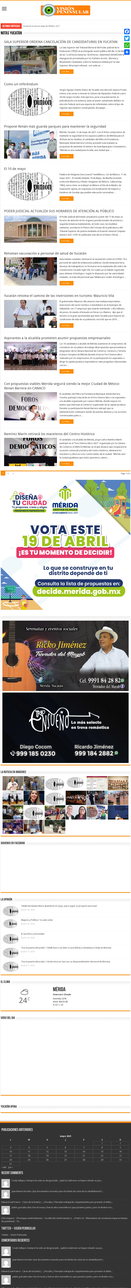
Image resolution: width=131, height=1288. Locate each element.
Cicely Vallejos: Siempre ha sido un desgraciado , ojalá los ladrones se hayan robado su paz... (57, 1180)
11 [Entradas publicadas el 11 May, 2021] (29, 1151)
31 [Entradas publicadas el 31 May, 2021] (10, 1164)
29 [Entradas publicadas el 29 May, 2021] (102, 1159)
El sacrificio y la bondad (32, 934)
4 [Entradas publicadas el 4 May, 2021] (29, 1147)
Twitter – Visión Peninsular (18, 1229)
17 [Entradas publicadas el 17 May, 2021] (10, 1155)
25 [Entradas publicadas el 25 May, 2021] (29, 1159)
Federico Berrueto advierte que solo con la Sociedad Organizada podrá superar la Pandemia (63, 26)
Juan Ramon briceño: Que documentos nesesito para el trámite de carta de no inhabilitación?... (57, 1191)
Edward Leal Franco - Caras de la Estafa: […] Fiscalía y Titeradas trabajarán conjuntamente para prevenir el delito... (57, 1202)
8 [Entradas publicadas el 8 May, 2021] (102, 1147)
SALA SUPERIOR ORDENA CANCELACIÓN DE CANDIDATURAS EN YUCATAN (61, 42)
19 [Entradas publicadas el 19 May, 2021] (47, 1155)
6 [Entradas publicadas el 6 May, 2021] (65, 1147)
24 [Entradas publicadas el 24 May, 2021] (10, 1159)
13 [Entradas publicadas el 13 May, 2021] (65, 1151)
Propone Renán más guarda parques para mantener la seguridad (55, 126)
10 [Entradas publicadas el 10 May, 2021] (10, 1151)
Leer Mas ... (66, 71)
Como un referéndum (21, 84)
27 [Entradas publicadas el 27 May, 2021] (65, 1159)
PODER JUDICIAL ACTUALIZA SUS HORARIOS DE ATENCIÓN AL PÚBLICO (59, 211)
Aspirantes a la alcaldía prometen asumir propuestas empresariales (57, 338)
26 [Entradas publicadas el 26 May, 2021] (47, 1159)
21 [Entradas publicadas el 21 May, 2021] (84, 1155)
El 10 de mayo (15, 169)
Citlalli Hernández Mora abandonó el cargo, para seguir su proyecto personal (59, 906)
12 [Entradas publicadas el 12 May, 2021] (47, 1151)
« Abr (4, 1167)
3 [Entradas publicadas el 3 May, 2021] (10, 1147)
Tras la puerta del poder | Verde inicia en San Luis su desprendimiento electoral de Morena (65, 961)
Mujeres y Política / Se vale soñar (37, 920)
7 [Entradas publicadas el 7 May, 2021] (83, 1147)
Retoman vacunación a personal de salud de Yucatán (45, 253)
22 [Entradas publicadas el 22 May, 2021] (102, 1155)
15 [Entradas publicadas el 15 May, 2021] (102, 1151)
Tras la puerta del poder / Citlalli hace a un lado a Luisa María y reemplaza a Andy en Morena (66, 947)
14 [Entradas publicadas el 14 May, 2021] (84, 1151)
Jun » (10, 1167)
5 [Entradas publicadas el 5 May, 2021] (47, 1147)
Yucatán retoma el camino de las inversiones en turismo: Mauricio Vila (59, 296)
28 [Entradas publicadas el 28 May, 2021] (84, 1159)
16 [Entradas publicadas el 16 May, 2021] (120, 1151)
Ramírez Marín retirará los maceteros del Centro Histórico (49, 434)
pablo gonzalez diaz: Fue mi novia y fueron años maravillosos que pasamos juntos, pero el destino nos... (62, 1207)
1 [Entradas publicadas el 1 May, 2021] (102, 1143)
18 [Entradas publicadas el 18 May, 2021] (29, 1155)
